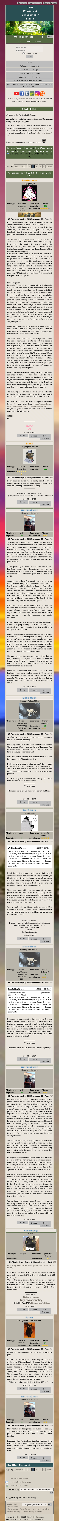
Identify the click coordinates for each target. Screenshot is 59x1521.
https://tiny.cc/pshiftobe (40, 1303)
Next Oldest (12, 1465)
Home (30, 7)
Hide (50, 37)
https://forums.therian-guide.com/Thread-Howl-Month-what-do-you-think (29, 405)
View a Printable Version (19, 1478)
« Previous (19, 166)
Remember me (29, 54)
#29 (51, 1349)
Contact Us (11, 1504)
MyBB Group (36, 1517)
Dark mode (22, 3)
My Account (30, 11)
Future (49, 1382)
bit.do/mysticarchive (31, 1297)
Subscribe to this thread (19, 1485)
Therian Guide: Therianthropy (13, 1507)
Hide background (50, 3)
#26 (51, 982)
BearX (49, 495)
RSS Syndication (27, 1511)
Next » (49, 166)
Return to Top (25, 1509)
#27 (51, 1096)
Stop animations (35, 3)
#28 (54, 1262)
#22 (51, 477)
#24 (51, 734)
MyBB (17, 1517)
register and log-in (23, 99)
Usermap (38, 1511)
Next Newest (24, 1465)
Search (30, 18)
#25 (51, 841)
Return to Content (39, 1509)
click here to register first (42, 128)
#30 (51, 1425)
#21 (51, 219)
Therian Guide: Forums (19, 147)
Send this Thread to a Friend (20, 1482)
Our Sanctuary (30, 15)
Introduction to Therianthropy (34, 150)
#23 (51, 539)
